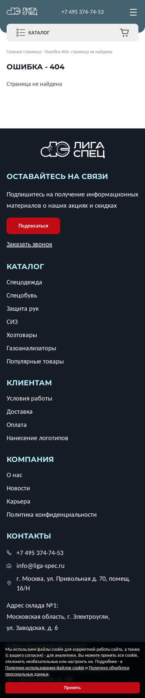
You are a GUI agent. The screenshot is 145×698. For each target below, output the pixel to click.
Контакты (29, 536)
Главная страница (24, 51)
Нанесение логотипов (37, 438)
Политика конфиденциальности (52, 514)
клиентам (29, 382)
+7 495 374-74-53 (82, 12)
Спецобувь (22, 295)
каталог (25, 266)
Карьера (18, 501)
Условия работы (29, 398)
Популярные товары (35, 361)
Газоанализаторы (31, 348)
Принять (72, 687)
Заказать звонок (29, 244)
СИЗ (12, 321)
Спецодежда (24, 282)
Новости (18, 488)
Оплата (17, 424)
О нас (14, 474)
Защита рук (23, 308)
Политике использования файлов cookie (44, 668)
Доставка (20, 411)
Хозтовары (22, 335)
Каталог (39, 32)
